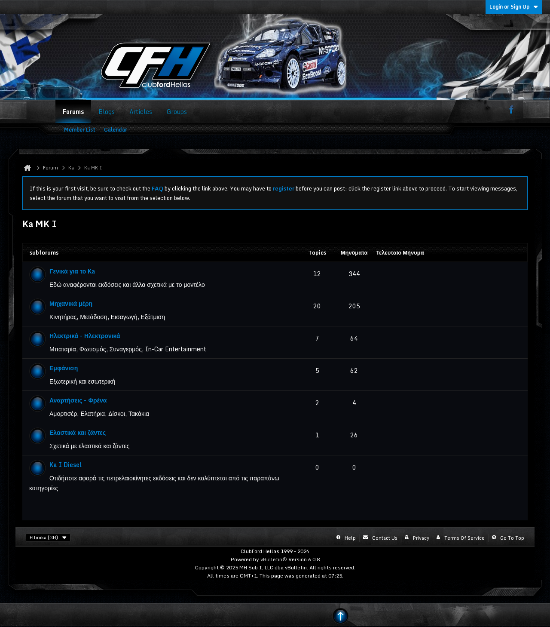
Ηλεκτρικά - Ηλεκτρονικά (84, 336)
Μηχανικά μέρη (70, 303)
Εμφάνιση (63, 368)
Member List (79, 130)
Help (350, 538)
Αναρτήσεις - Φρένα (78, 400)
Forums (73, 112)
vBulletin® (273, 559)
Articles (140, 112)
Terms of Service (464, 538)
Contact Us (384, 538)
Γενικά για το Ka (72, 271)
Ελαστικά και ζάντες (77, 432)
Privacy (421, 538)
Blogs (106, 112)
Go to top (512, 538)
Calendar (115, 130)
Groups (177, 112)
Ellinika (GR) (48, 537)
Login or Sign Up (513, 7)
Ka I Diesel (65, 465)
